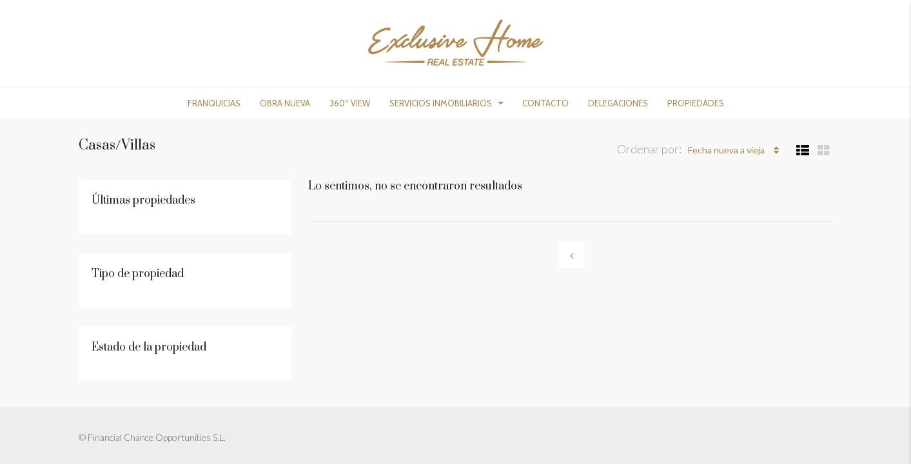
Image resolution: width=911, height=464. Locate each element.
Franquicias (214, 103)
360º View (349, 103)
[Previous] (571, 255)
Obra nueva (285, 103)
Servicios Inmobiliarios (440, 103)
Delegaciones (618, 103)
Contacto (545, 103)
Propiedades (695, 103)
